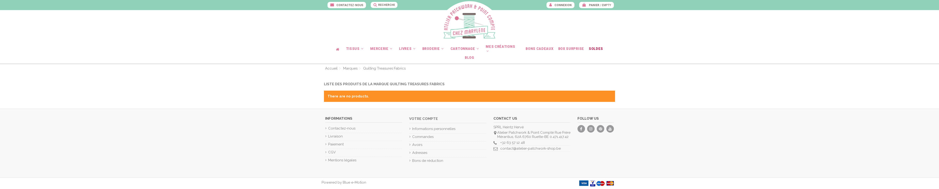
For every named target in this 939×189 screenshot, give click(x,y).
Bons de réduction (427, 161)
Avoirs (417, 145)
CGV (332, 152)
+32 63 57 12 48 (512, 143)
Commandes (423, 137)
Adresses (419, 153)
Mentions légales (342, 160)
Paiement (336, 144)
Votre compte (423, 119)
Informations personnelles (433, 129)
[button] (356, 48)
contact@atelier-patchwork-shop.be (530, 148)
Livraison (335, 136)
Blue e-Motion (354, 182)
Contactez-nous (349, 5)
